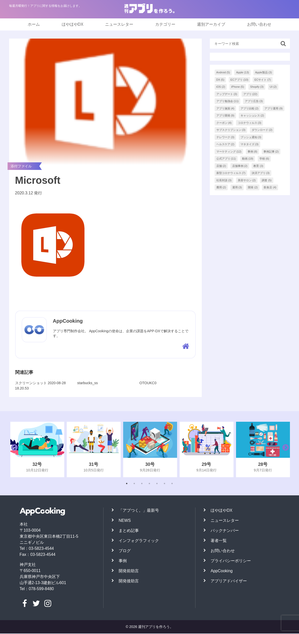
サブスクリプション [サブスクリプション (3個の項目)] (231, 129)
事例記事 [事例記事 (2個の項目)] (271, 151)
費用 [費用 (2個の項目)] (221, 187)
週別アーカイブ (211, 24)
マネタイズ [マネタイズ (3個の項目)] (250, 144)
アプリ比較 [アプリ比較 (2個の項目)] (250, 108)
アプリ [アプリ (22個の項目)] (250, 94)
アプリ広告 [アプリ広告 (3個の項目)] (254, 101)
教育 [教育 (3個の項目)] (258, 165)
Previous (13, 449)
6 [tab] (164, 484)
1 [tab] (126, 484)
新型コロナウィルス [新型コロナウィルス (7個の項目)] (231, 172)
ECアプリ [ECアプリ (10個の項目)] (239, 79)
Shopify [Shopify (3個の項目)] (256, 86)
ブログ (125, 551)
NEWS (125, 521)
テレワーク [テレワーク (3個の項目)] (225, 137)
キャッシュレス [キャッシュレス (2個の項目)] (252, 115)
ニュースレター (119, 24)
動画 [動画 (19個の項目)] (247, 158)
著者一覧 (219, 541)
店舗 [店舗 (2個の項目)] (221, 165)
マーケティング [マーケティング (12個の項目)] (229, 151)
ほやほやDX (72, 24)
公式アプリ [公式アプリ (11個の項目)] (226, 158)
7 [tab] (172, 484)
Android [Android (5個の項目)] (223, 72)
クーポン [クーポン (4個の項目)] (224, 122)
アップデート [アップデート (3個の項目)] (226, 94)
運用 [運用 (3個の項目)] (237, 187)
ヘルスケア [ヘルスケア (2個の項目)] (225, 144)
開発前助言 (129, 571)
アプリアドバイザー (229, 581)
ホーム (34, 24)
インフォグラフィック (139, 541)
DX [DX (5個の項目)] (220, 79)
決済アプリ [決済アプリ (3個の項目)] (261, 172)
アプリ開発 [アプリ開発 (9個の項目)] (225, 115)
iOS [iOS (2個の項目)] (220, 86)
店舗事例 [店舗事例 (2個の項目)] (240, 165)
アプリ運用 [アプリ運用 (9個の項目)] (273, 108)
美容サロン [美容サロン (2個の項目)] (247, 180)
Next (284, 449)
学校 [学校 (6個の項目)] (264, 158)
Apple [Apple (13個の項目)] (242, 72)
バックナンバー (225, 531)
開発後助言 (129, 581)
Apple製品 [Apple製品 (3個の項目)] (263, 72)
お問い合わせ (259, 24)
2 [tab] (134, 484)
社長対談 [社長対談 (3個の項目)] (224, 180)
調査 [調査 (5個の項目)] (267, 180)
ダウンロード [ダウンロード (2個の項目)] (262, 129)
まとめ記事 (129, 531)
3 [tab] (141, 484)
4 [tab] (149, 484)
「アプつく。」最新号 (139, 511)
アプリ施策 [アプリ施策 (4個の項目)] (225, 108)
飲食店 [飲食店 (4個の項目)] (270, 187)
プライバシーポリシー (231, 561)
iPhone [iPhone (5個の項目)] (237, 86)
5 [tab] (156, 484)
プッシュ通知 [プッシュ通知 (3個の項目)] (251, 137)
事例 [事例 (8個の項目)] (252, 151)
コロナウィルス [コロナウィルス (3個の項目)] (249, 122)
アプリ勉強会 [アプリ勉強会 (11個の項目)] (227, 101)
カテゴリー (165, 24)
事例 (123, 561)
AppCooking (221, 571)
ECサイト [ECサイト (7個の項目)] (262, 79)
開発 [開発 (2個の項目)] (253, 187)
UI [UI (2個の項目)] (273, 86)
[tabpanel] (37, 449)
